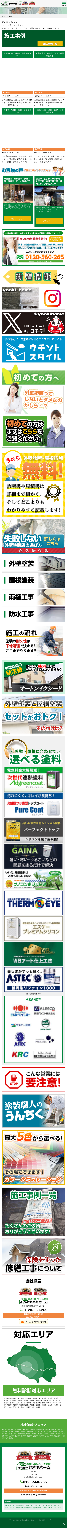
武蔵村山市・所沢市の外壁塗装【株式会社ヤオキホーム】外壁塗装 (27, 1520)
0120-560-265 (35, 1310)
